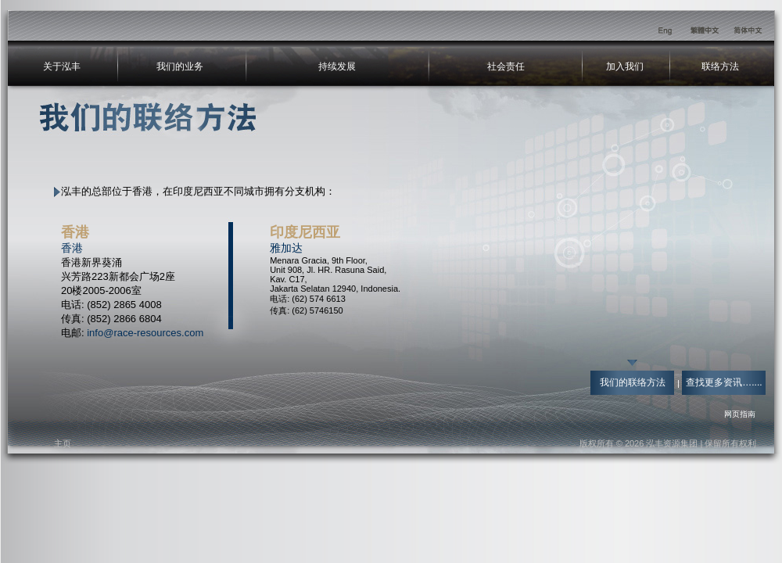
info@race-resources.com (145, 333)
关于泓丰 (62, 66)
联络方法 (720, 66)
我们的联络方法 (632, 382)
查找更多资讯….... (724, 382)
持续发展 (337, 66)
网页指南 (739, 414)
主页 (62, 443)
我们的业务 (179, 66)
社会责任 (506, 66)
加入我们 (625, 66)
